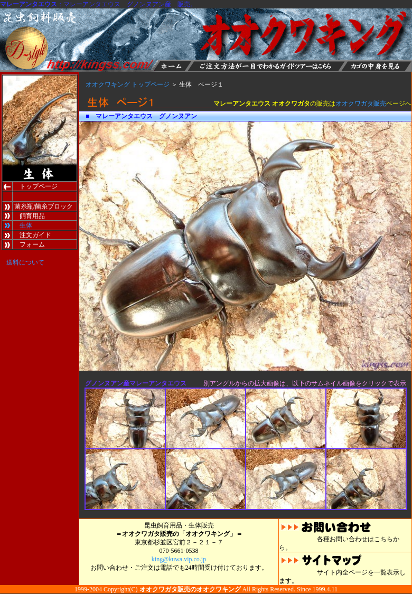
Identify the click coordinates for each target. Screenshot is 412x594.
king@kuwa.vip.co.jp (179, 559)
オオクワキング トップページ (128, 84)
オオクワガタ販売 (360, 103)
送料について (25, 262)
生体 (26, 225)
